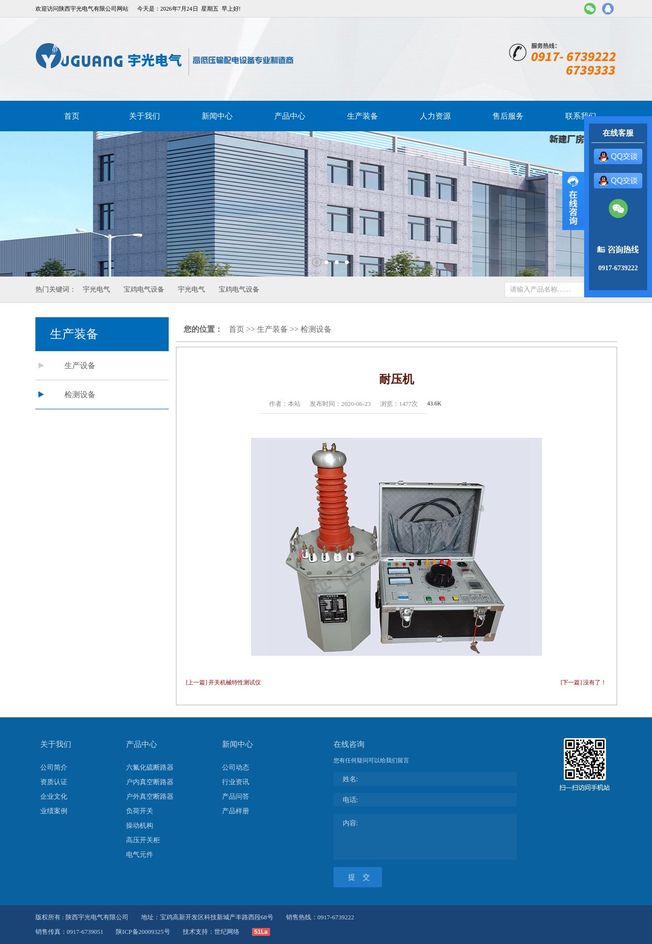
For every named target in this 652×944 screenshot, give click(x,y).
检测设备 (79, 394)
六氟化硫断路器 (150, 767)
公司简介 (53, 767)
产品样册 (235, 811)
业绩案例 (53, 811)
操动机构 (139, 825)
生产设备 (79, 365)
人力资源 (435, 116)
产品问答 (235, 796)
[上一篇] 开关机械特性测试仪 (223, 682)
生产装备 (362, 116)
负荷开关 (139, 811)
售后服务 (508, 116)
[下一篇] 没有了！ (584, 682)
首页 (72, 116)
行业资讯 (235, 782)
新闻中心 (217, 116)
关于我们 (144, 116)
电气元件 (139, 854)
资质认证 (53, 782)
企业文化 (53, 796)
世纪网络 (226, 931)
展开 (573, 201)
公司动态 (235, 767)
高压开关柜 (143, 840)
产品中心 (289, 116)
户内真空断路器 (150, 782)
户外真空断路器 (150, 796)
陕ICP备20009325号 (143, 931)
